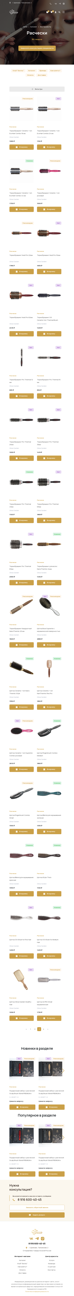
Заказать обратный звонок (37, 1207)
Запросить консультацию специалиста (37, 48)
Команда (51, 1263)
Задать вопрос (37, 1215)
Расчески (12, 127)
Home (25, 27)
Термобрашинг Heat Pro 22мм (21, 255)
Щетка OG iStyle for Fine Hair (20, 939)
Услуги (51, 1260)
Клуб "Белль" (18, 70)
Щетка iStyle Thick (44, 877)
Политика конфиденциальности (37, 1291)
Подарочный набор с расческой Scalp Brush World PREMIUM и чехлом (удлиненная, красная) (22, 1093)
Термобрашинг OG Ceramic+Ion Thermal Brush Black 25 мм (47, 320)
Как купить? (55, 70)
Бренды (43, 70)
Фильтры (37, 89)
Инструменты (45, 27)
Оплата (30, 75)
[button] (63, 1070)
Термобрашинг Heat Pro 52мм (48, 255)
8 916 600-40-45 (51, 4)
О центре (52, 1267)
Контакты (51, 1270)
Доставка (42, 75)
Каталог (33, 27)
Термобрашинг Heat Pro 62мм (21, 317)
